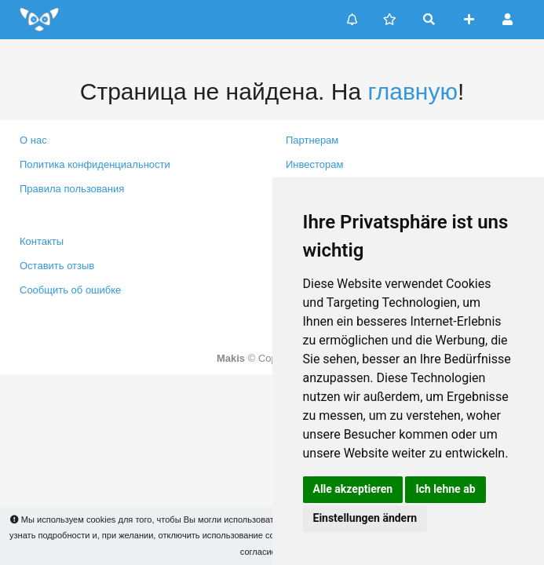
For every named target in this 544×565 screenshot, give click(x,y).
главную (412, 91)
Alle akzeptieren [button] (353, 489)
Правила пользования (72, 189)
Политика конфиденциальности (95, 164)
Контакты (42, 241)
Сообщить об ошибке (70, 290)
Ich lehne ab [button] (445, 489)
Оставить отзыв (57, 266)
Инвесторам (314, 164)
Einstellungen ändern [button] (365, 518)
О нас (33, 140)
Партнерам (312, 140)
